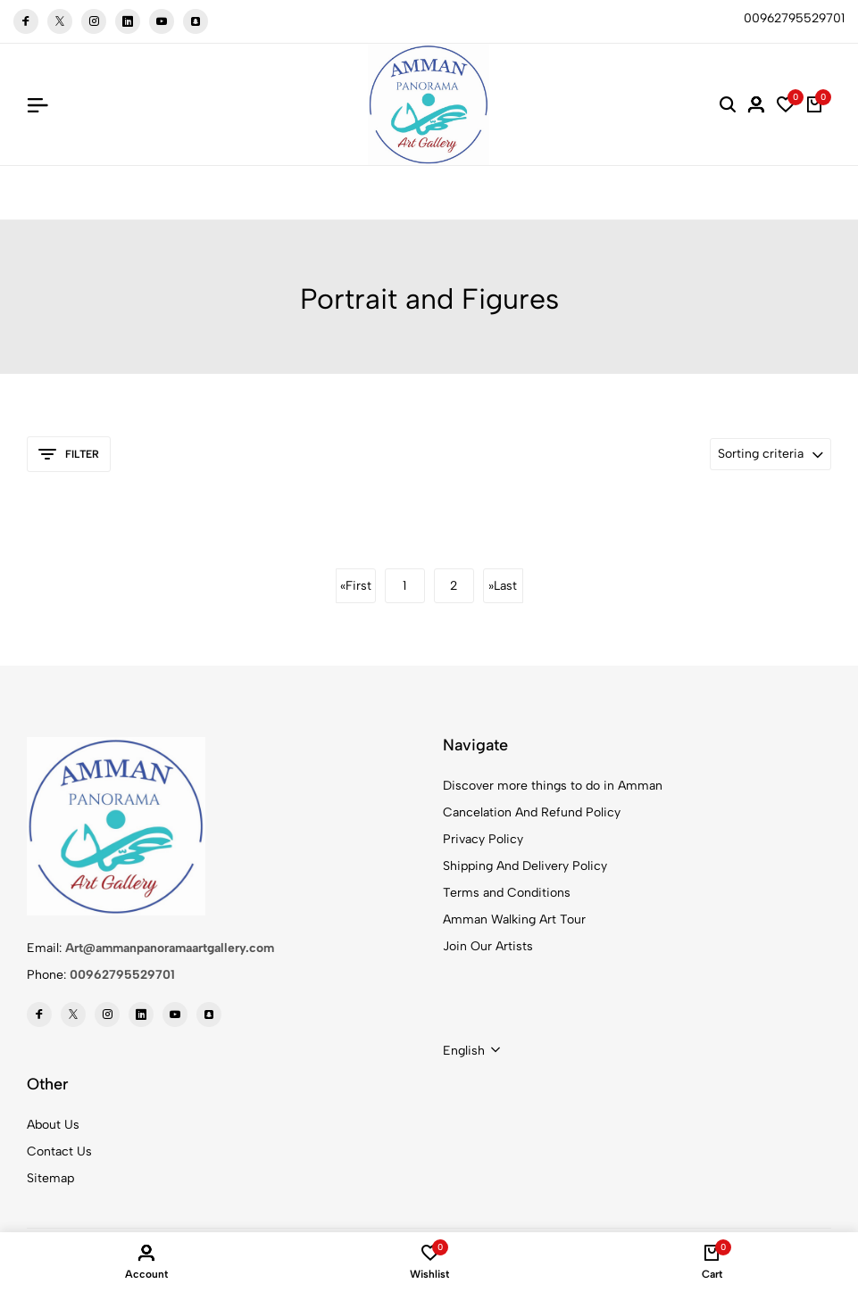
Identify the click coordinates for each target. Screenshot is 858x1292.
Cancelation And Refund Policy (532, 812)
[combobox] (471, 1051)
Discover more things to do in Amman (552, 785)
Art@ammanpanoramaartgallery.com (169, 948)
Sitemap (50, 1178)
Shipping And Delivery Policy (525, 866)
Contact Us (59, 1151)
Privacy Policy (483, 839)
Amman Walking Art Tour (514, 919)
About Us (53, 1124)
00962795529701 (122, 974)
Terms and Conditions (507, 892)
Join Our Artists (488, 946)
